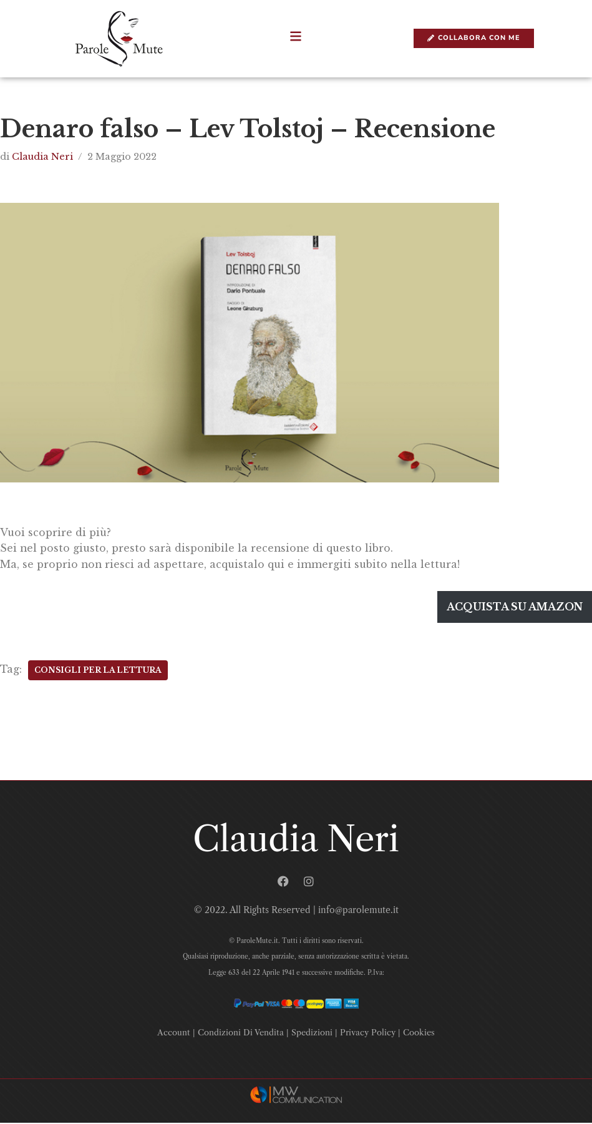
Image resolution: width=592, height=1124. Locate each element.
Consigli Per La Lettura (98, 670)
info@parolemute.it (358, 910)
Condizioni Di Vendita (241, 1033)
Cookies (419, 1033)
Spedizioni (311, 1033)
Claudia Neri (42, 156)
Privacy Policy (367, 1033)
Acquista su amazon (514, 607)
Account (173, 1033)
